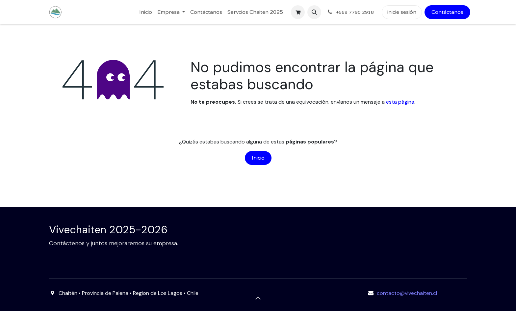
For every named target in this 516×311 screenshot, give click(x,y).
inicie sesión (401, 12)
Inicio (258, 158)
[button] (314, 12)
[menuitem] (146, 12)
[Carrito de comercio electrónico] (298, 12)
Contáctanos (447, 12)
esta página (400, 101)
